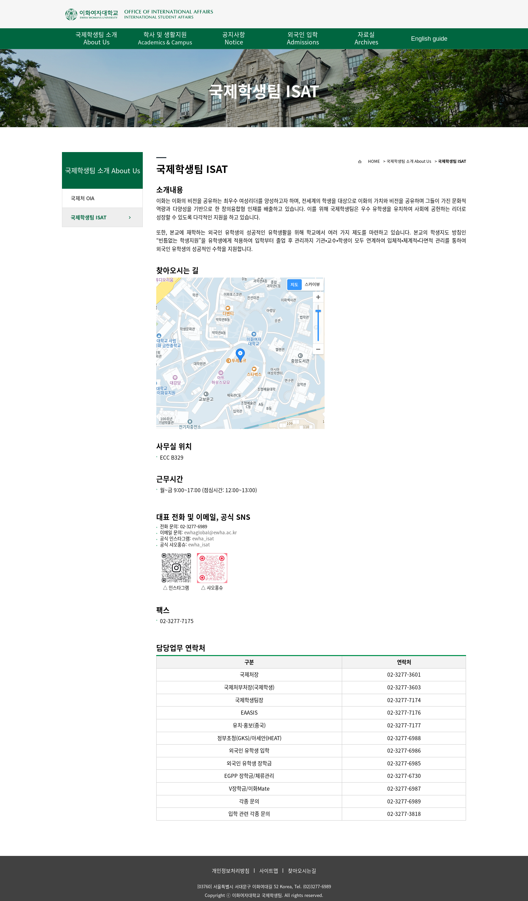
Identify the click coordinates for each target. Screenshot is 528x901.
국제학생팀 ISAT (88, 217)
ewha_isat (203, 538)
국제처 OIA (82, 198)
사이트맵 (268, 870)
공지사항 (233, 38)
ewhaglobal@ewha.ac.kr (210, 532)
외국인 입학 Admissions (303, 38)
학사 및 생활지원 (165, 38)
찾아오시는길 (302, 870)
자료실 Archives (366, 38)
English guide (429, 38)
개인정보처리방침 (231, 870)
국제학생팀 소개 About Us (96, 38)
